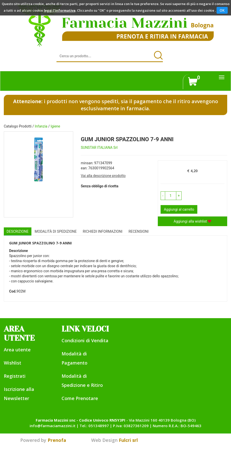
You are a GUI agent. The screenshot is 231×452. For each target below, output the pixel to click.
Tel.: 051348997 (94, 425)
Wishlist (12, 363)
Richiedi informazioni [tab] (103, 231)
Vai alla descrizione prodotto (103, 176)
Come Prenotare (80, 398)
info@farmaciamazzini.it (52, 425)
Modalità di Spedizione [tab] (56, 231)
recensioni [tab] (138, 231)
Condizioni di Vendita (85, 340)
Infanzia (41, 126)
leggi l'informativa (59, 10)
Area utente (17, 350)
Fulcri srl (128, 440)
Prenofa (57, 440)
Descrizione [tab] (18, 231)
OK (222, 10)
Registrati (15, 376)
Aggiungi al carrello (179, 209)
